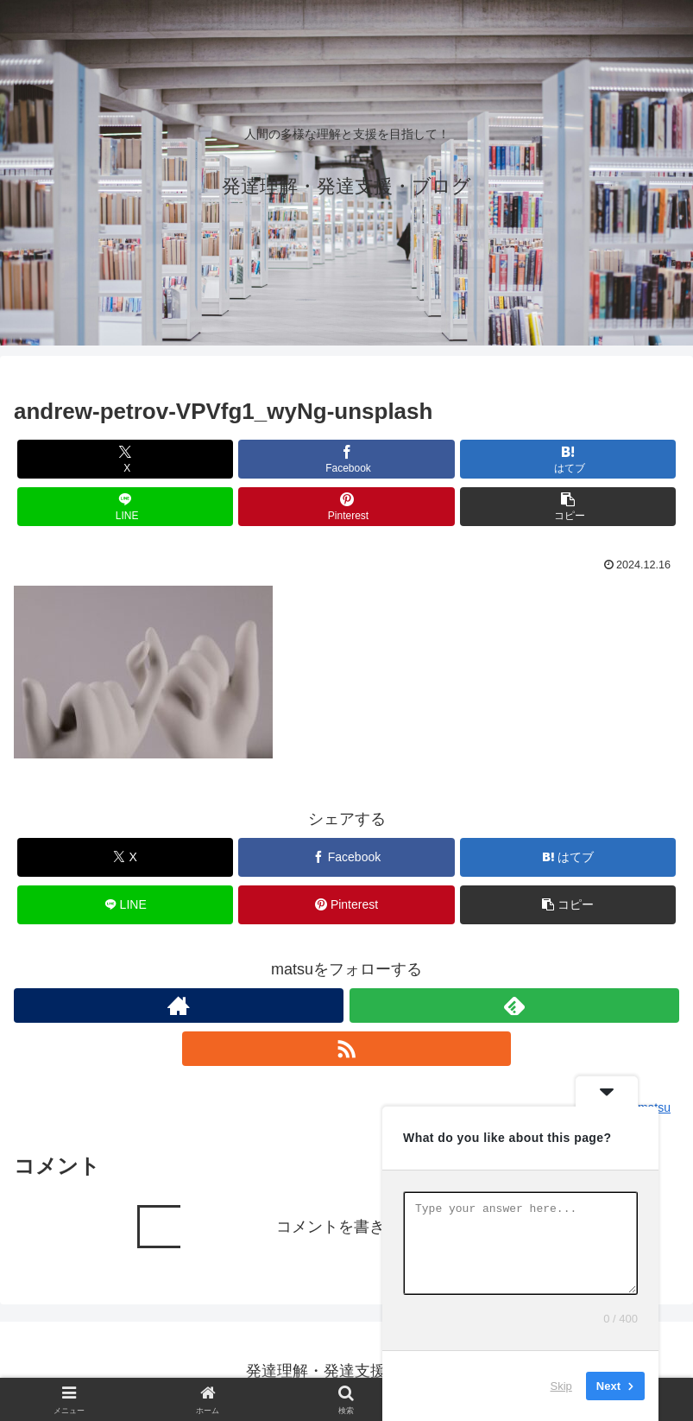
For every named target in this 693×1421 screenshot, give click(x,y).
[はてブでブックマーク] (568, 459)
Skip (561, 1386)
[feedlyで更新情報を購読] (514, 1005)
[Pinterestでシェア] (346, 506)
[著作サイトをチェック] (178, 1005)
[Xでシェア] (125, 459)
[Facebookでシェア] (346, 459)
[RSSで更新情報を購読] (347, 1048)
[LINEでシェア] (125, 506)
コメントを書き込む (346, 1226)
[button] (568, 506)
